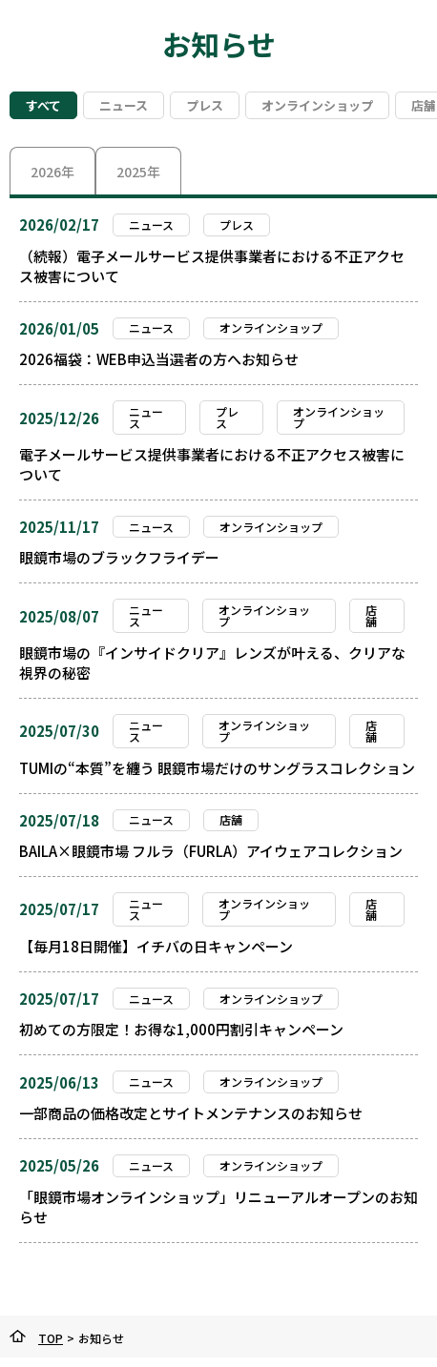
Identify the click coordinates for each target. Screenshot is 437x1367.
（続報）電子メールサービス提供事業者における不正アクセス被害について (212, 266)
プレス (204, 105)
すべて (43, 105)
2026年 (52, 171)
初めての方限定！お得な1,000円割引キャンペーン (181, 1029)
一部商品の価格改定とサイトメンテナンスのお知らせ (191, 1113)
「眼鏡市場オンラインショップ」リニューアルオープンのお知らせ (218, 1207)
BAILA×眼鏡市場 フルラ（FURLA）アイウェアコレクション (211, 851)
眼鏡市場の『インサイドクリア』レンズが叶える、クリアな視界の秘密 (212, 663)
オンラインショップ (317, 105)
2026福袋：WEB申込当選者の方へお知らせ (159, 359)
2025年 (138, 171)
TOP (50, 1338)
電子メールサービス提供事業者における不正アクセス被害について (212, 464)
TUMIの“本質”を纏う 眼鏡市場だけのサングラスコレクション (217, 768)
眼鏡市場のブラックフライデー (119, 557)
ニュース (123, 105)
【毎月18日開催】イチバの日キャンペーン (156, 946)
